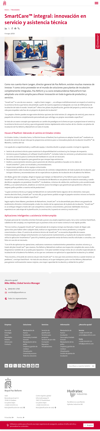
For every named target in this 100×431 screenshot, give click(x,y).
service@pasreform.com (87, 335)
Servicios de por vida (48, 340)
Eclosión (26, 340)
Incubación (26, 335)
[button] (96, 3)
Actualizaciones (47, 346)
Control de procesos (29, 353)
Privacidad (8, 417)
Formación (45, 342)
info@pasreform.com (86, 344)
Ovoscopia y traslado (30, 337)
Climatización (27, 351)
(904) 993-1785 (14, 289)
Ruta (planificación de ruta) (14, 407)
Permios (19, 417)
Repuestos (45, 344)
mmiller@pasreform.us (17, 292)
